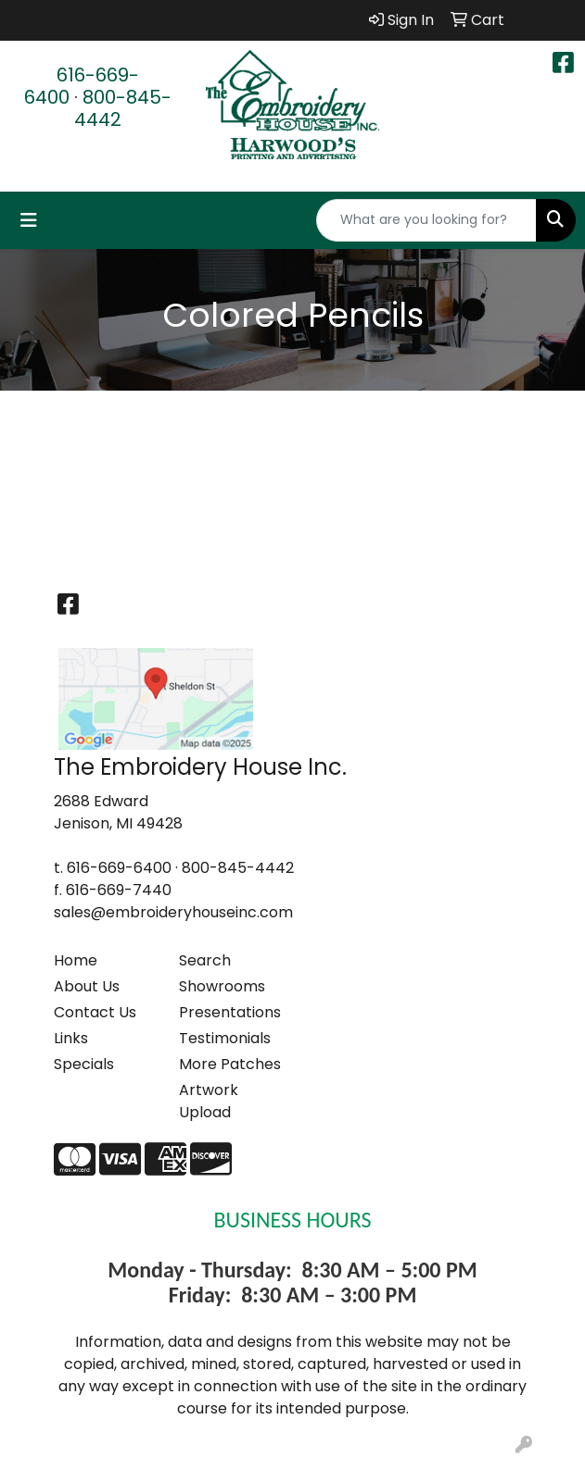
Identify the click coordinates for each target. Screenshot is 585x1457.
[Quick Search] (426, 220)
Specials (84, 1064)
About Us (87, 986)
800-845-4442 (123, 108)
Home (75, 960)
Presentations (230, 1012)
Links (71, 1038)
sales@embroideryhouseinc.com (173, 912)
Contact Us (95, 1012)
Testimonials (225, 1038)
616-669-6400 (81, 86)
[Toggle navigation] (28, 220)
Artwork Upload (208, 1101)
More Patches (230, 1064)
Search (205, 960)
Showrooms (222, 986)
